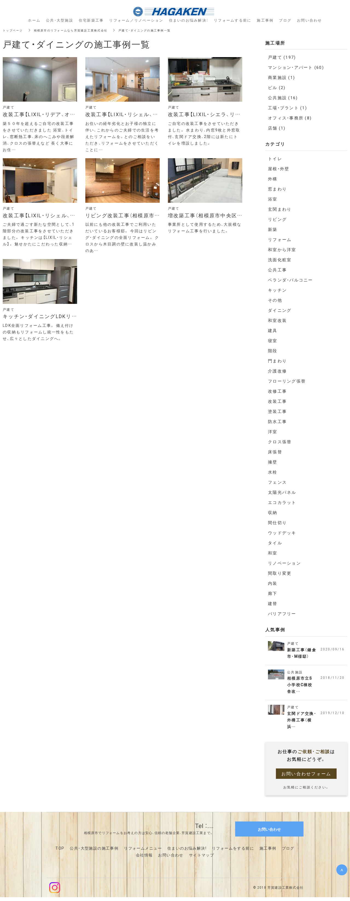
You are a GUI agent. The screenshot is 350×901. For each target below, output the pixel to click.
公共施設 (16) (283, 98)
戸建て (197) (282, 57)
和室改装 (277, 320)
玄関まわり (279, 209)
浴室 (273, 199)
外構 (273, 179)
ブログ (288, 852)
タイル (275, 543)
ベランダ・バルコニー (290, 280)
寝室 (273, 340)
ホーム (34, 20)
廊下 (273, 593)
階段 (273, 351)
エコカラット (282, 502)
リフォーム (279, 239)
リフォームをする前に (233, 852)
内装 (273, 583)
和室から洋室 (282, 249)
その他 (275, 300)
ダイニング (279, 310)
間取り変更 (279, 573)
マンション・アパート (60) (296, 67)
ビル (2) (277, 87)
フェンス (277, 482)
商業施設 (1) (281, 77)
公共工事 (277, 270)
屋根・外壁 (278, 169)
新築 (273, 229)
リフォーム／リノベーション (136, 20)
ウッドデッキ (282, 533)
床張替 (275, 452)
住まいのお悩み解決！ (189, 20)
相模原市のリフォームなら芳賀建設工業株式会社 (80, 30)
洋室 (273, 432)
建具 (273, 330)
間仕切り (277, 523)
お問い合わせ (170, 858)
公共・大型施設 (59, 20)
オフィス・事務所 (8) (290, 118)
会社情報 (144, 858)
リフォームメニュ (141, 852)
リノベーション (284, 563)
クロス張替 (279, 442)
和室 (273, 553)
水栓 (273, 472)
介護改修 (277, 371)
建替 (273, 603)
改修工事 (277, 391)
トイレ (275, 158)
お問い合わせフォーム (306, 777)
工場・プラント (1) (287, 108)
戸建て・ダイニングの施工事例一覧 (164, 30)
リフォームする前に (232, 20)
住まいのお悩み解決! (186, 852)
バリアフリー (282, 614)
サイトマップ (201, 858)
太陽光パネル (282, 492)
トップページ (14, 30)
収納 (273, 512)
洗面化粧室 (279, 260)
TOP (60, 852)
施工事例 (267, 852)
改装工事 (277, 401)
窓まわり (277, 189)
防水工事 (277, 421)
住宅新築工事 (91, 20)
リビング (277, 219)
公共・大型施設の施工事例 (94, 852)
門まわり (277, 361)
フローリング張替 (287, 381)
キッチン (277, 290)
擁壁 (273, 462)
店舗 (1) (277, 128)
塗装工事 (277, 411)
